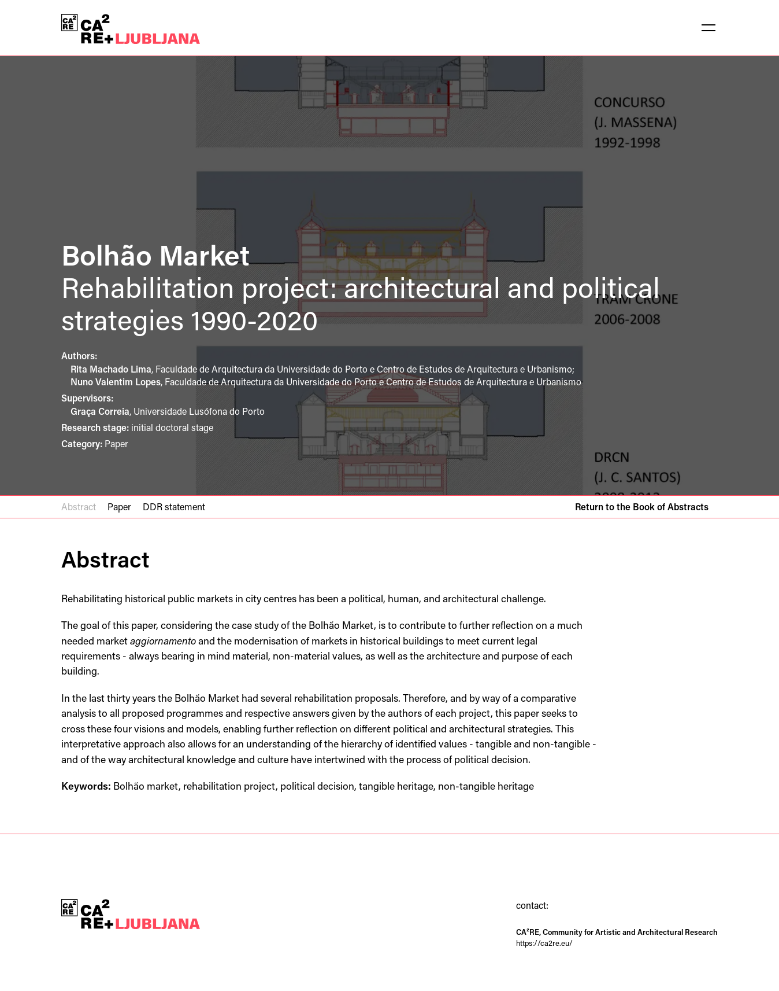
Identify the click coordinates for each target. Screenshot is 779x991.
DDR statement (174, 506)
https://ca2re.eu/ (544, 943)
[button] (708, 28)
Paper (119, 506)
